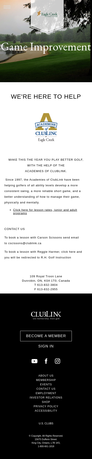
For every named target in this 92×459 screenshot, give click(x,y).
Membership (46, 380)
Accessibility (46, 410)
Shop (46, 402)
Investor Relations (46, 397)
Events (46, 384)
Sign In (46, 346)
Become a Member (46, 336)
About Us (46, 375)
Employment (46, 393)
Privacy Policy (46, 406)
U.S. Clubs (46, 423)
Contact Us (46, 388)
